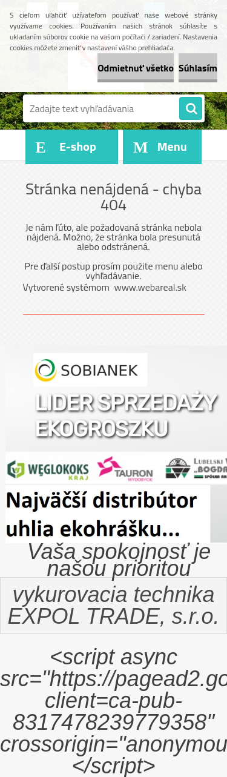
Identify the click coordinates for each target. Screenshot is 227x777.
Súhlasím (198, 68)
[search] (191, 109)
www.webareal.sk (150, 287)
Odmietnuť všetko (135, 68)
